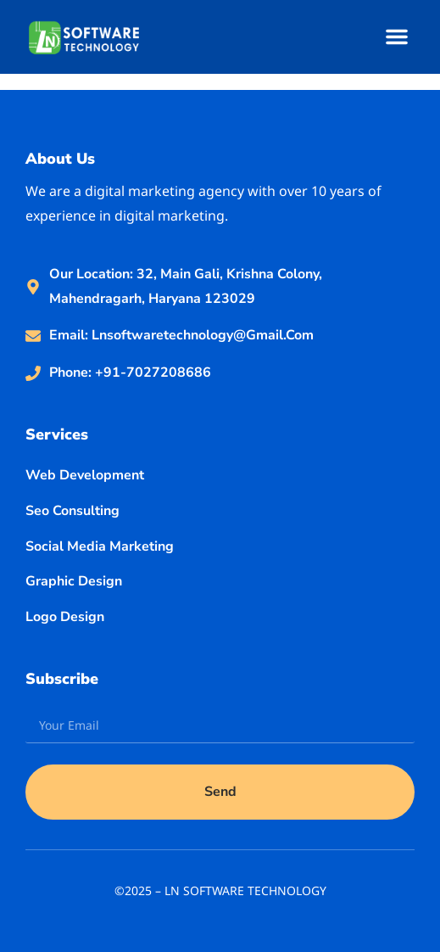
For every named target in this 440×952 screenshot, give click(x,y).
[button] (397, 36)
